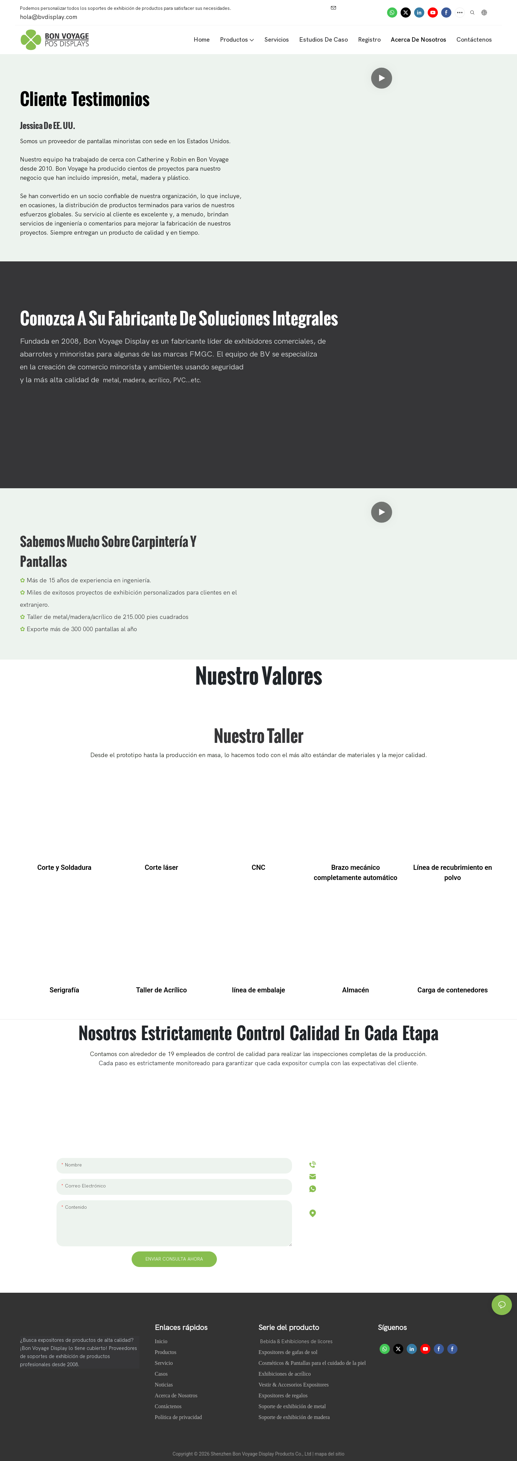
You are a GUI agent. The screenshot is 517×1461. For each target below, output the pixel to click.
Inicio (161, 1341)
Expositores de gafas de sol (287, 1352)
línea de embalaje (258, 990)
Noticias (164, 1385)
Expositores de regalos (283, 1395)
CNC (258, 867)
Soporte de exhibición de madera (294, 1417)
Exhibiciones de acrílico (284, 1374)
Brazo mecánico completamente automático (355, 872)
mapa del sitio (329, 1454)
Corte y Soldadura (64, 867)
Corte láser (161, 867)
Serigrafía (64, 990)
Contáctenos (168, 1406)
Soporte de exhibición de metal (292, 1406)
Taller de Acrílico (161, 990)
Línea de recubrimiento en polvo (452, 872)
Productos (165, 1352)
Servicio (164, 1363)
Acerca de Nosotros (177, 1395)
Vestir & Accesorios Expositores (293, 1385)
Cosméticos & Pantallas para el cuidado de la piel (312, 1363)
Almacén (355, 990)
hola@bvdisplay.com (348, 1176)
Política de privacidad (178, 1417)
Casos (162, 1374)
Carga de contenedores (453, 990)
